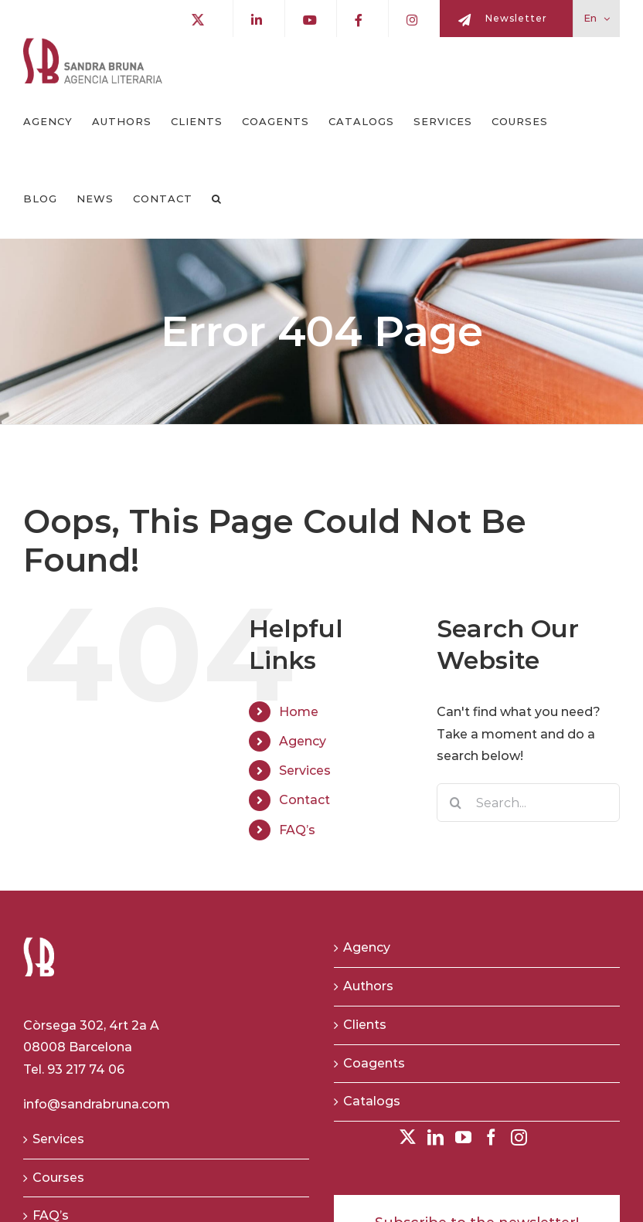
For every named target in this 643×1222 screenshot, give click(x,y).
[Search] (456, 802)
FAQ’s (297, 830)
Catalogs (371, 1102)
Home (298, 711)
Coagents (374, 1063)
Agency (302, 741)
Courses (58, 1177)
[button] (217, 199)
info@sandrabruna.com (96, 1104)
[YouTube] (463, 1137)
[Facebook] (491, 1137)
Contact (304, 800)
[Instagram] (519, 1137)
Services (305, 770)
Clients (364, 1024)
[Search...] (528, 802)
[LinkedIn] (435, 1137)
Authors (368, 986)
